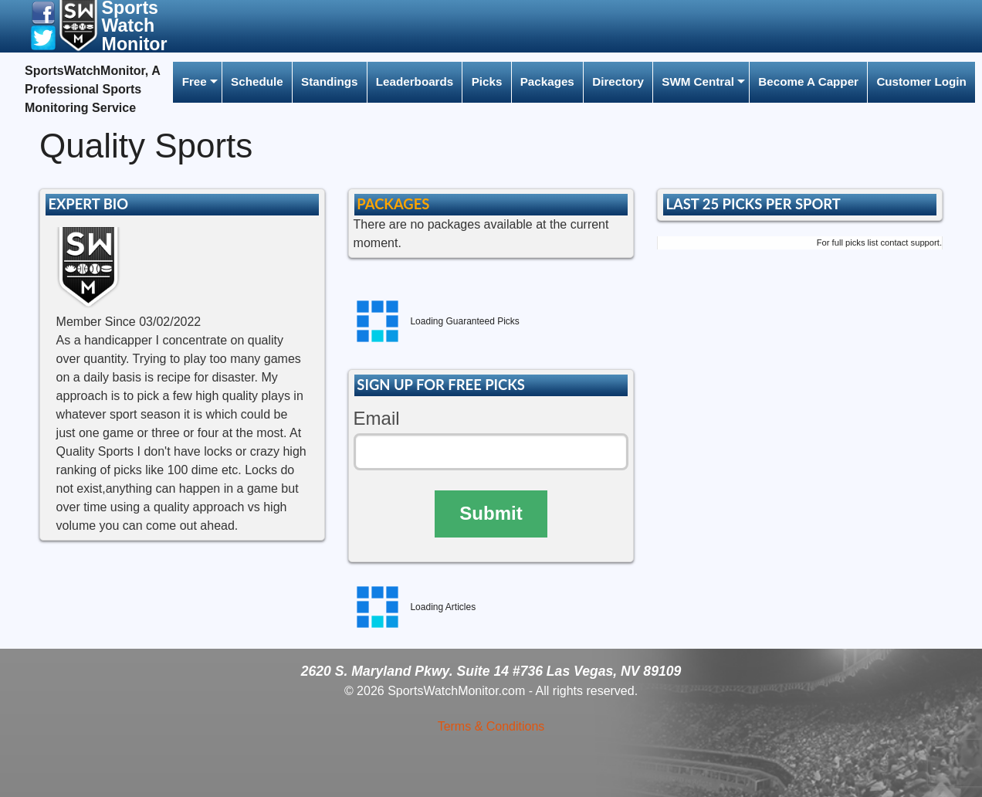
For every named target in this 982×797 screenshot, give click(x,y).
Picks (487, 81)
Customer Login (921, 81)
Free (194, 81)
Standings (329, 81)
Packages (547, 81)
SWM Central (698, 81)
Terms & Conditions (491, 726)
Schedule (257, 81)
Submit (490, 513)
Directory (618, 81)
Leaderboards (414, 81)
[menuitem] (197, 82)
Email (377, 418)
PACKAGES (393, 203)
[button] (43, 12)
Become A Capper (808, 81)
